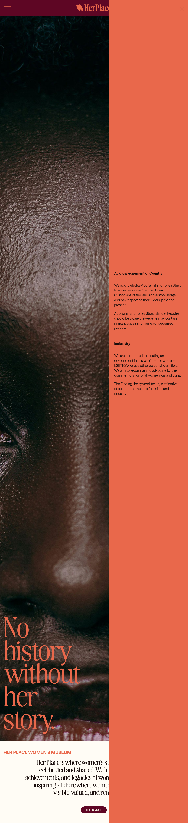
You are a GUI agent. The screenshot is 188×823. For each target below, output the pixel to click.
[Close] (182, 8)
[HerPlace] (94, 6)
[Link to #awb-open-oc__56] (8, 8)
